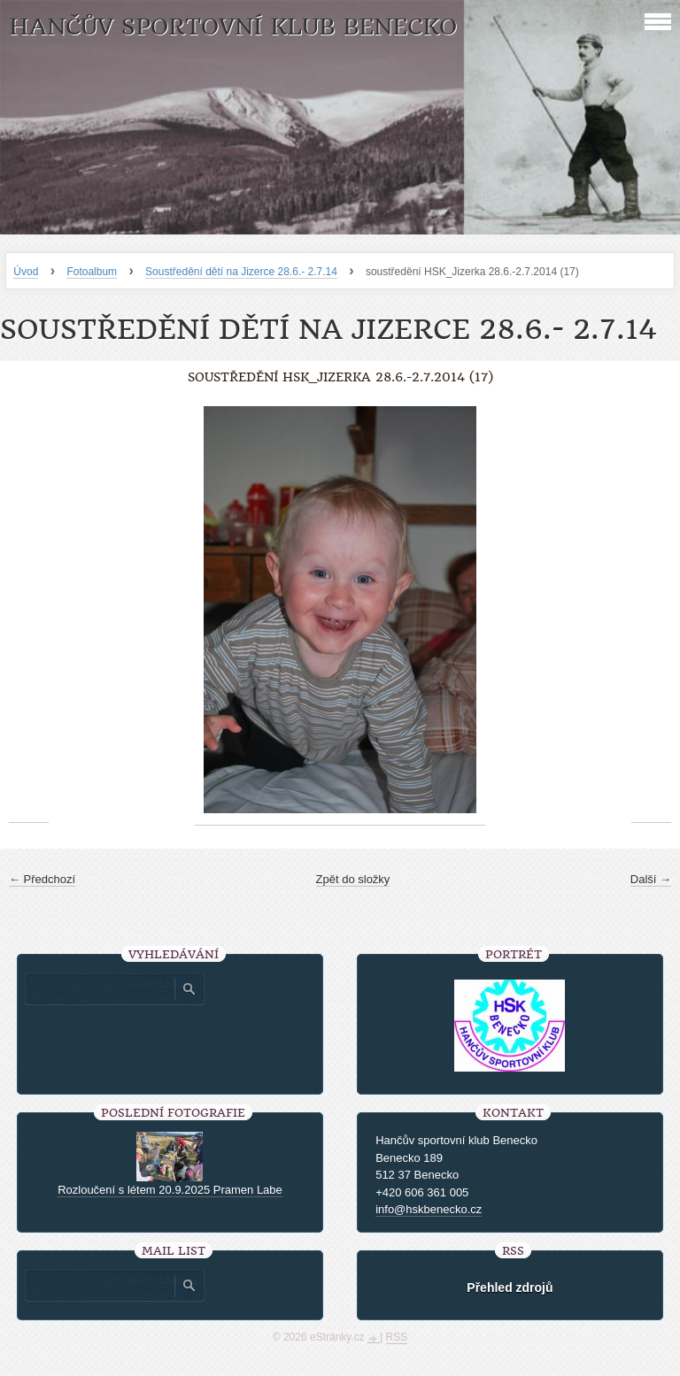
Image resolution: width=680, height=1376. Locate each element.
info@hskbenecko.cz (428, 1209)
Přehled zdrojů (509, 1287)
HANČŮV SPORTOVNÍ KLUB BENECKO (233, 27)
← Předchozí (42, 879)
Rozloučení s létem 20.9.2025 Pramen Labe (170, 1189)
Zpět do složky (353, 879)
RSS (397, 1337)
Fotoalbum (91, 271)
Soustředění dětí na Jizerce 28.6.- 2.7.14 (241, 271)
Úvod (25, 271)
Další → (650, 879)
